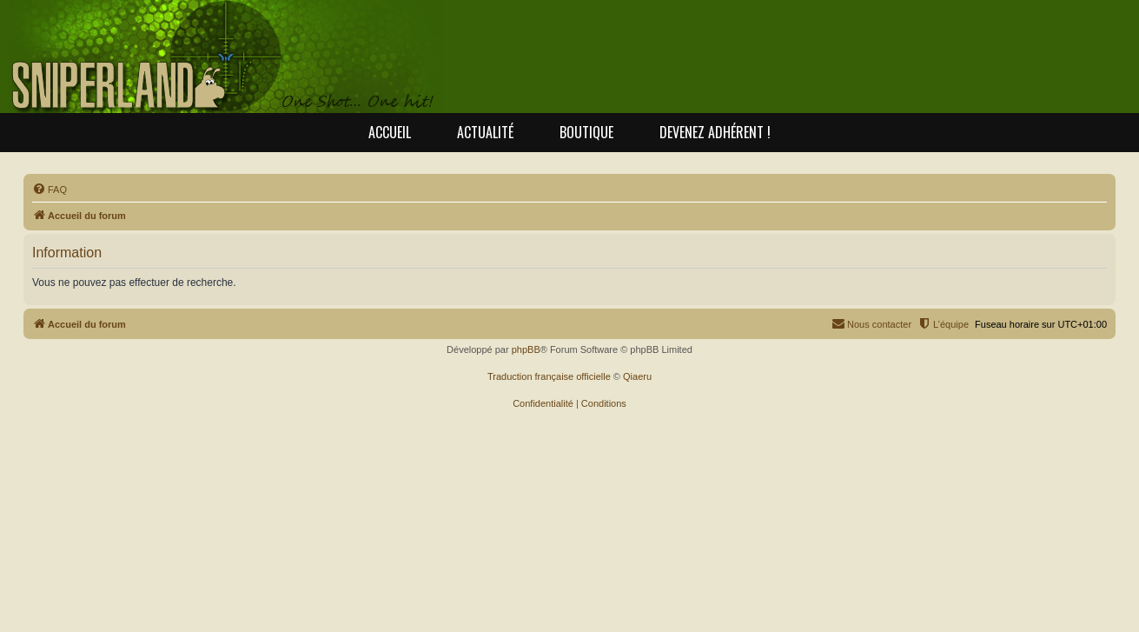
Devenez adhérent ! (715, 132)
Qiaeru (637, 376)
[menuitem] (49, 189)
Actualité (485, 132)
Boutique (586, 132)
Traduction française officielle (549, 376)
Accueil (389, 132)
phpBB (526, 349)
